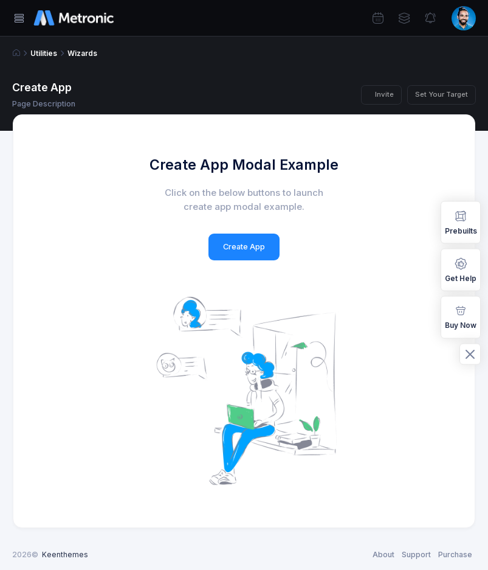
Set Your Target (441, 94)
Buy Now (460, 317)
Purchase (455, 554)
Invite (384, 94)
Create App (244, 246)
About (383, 554)
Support (416, 554)
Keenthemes (65, 554)
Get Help (460, 268)
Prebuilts (461, 221)
